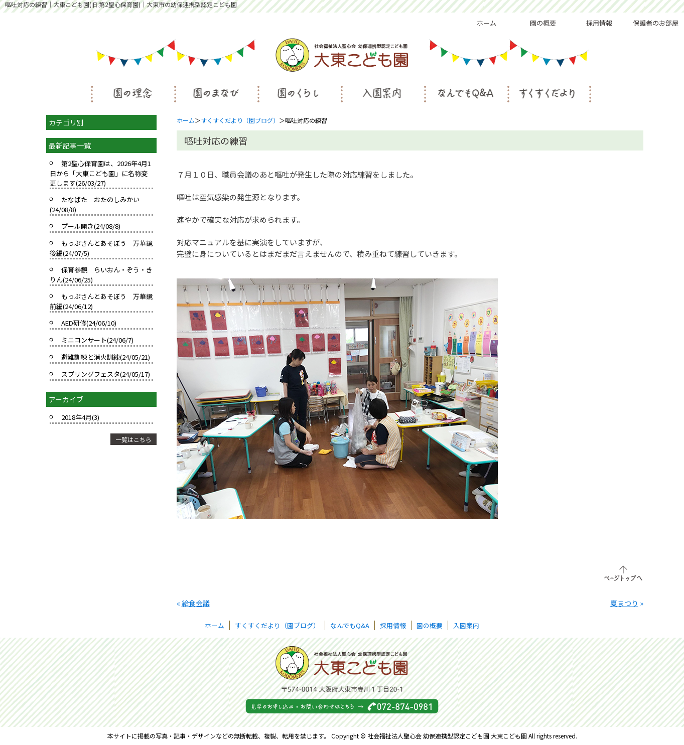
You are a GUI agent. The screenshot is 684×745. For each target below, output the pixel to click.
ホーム (486, 23)
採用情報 (599, 23)
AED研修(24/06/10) (88, 323)
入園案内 (466, 625)
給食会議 (196, 603)
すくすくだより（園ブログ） (240, 120)
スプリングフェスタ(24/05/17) (105, 374)
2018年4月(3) (80, 417)
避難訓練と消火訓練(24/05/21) (105, 357)
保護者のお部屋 (655, 23)
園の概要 (543, 23)
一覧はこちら (133, 439)
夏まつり (624, 603)
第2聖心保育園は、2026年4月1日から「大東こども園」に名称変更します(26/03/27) (100, 173)
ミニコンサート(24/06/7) (97, 340)
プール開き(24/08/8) (90, 226)
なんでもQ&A (349, 625)
